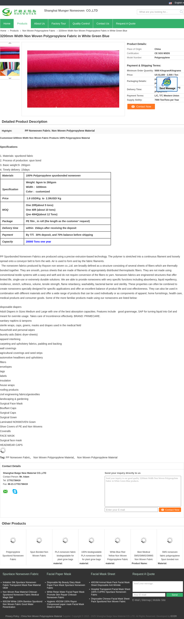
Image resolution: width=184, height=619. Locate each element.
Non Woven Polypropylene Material (53, 457)
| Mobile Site (158, 600)
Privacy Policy (12, 616)
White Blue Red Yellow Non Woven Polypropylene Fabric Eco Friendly (117, 556)
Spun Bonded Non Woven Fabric (39, 554)
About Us (39, 23)
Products (22, 23)
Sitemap (146, 600)
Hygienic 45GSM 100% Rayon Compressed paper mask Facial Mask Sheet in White (65, 604)
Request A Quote (126, 23)
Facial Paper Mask (59, 574)
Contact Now (143, 106)
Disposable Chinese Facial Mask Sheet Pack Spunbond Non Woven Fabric (110, 600)
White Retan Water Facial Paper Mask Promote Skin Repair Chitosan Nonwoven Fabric (65, 595)
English (179, 2)
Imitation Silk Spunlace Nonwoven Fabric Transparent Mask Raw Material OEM (22, 585)
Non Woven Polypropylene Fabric (38, 30)
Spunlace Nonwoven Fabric (21, 574)
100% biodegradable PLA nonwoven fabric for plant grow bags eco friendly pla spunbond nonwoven (91, 556)
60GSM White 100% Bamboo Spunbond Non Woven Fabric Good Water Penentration (22, 604)
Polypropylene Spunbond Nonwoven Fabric (13, 556)
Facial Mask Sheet (103, 574)
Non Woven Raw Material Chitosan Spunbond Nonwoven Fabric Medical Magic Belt (21, 595)
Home (6, 23)
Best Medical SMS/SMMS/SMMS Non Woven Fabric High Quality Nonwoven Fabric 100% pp (143, 556)
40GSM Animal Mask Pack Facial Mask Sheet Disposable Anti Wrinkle (110, 583)
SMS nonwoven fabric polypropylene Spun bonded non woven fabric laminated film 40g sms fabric (170, 556)
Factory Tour (59, 23)
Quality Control (81, 23)
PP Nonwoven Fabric (18, 457)
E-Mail (136, 600)
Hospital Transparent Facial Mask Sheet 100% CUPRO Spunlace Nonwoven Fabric (110, 592)
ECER (174, 616)
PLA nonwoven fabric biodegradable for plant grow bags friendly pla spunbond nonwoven (65, 556)
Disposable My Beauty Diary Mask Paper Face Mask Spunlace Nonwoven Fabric (66, 585)
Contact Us (102, 23)
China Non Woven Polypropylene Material (41, 616)
